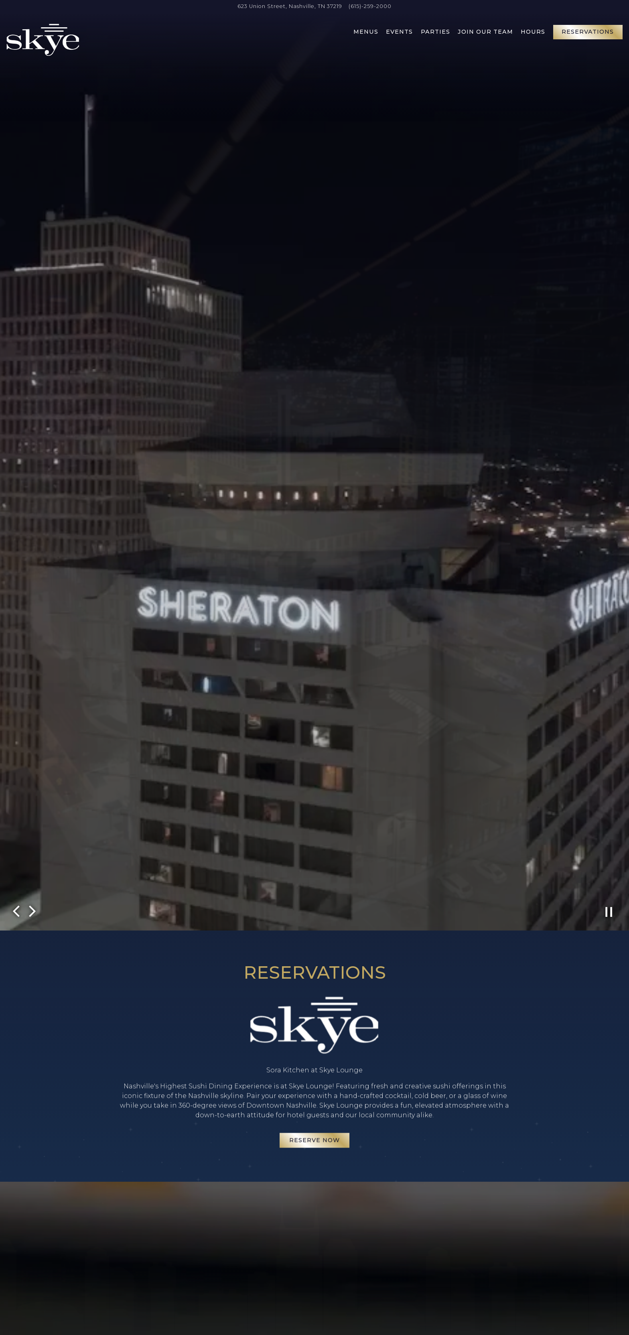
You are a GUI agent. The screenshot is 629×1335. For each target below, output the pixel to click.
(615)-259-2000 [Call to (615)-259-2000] (370, 6)
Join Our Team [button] (485, 31)
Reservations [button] (588, 31)
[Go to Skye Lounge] (289, 6)
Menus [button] (365, 31)
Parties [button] (435, 31)
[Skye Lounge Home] (42, 39)
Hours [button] (533, 31)
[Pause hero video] (609, 853)
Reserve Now (314, 1112)
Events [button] (399, 31)
